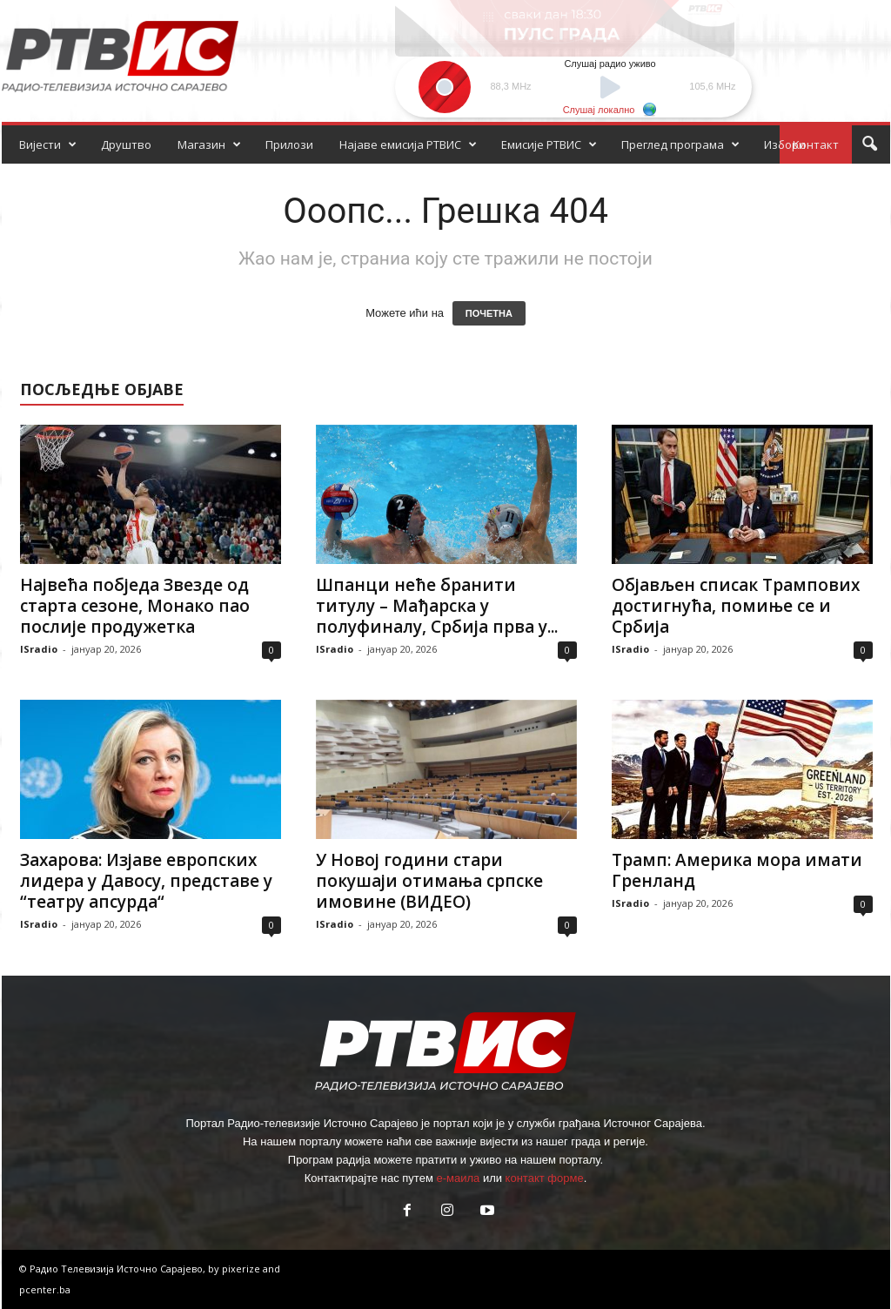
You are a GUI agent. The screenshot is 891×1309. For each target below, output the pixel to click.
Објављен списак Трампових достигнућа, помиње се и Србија (736, 606)
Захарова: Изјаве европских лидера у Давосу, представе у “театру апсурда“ (146, 881)
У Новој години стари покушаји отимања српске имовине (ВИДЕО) (429, 881)
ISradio (38, 648)
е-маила (457, 1178)
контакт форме (545, 1178)
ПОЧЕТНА (489, 313)
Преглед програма (680, 144)
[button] (869, 144)
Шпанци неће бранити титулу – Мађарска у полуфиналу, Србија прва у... (437, 606)
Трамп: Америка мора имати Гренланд (737, 870)
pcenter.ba (44, 1289)
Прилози (289, 144)
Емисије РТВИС (549, 144)
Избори (785, 144)
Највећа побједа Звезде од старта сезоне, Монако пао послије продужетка (135, 606)
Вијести (48, 144)
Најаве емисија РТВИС (408, 144)
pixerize (242, 1268)
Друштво (126, 144)
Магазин (209, 144)
